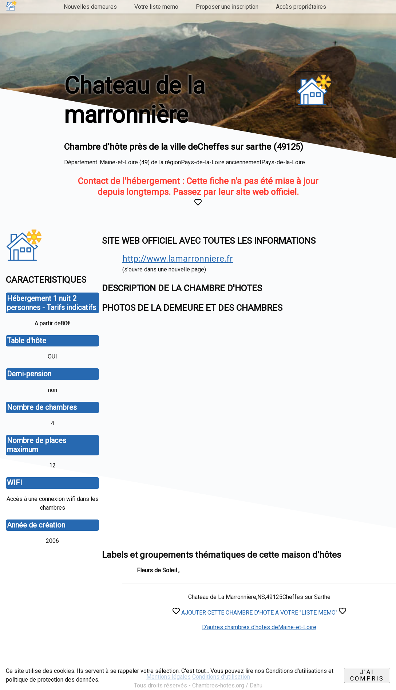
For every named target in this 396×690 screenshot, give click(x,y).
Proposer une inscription (227, 6)
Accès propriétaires (301, 6)
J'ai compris (367, 675)
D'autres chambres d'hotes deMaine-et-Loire (259, 627)
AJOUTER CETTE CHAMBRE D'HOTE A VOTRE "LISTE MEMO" (259, 612)
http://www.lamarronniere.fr (177, 259)
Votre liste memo (156, 6)
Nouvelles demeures (90, 6)
